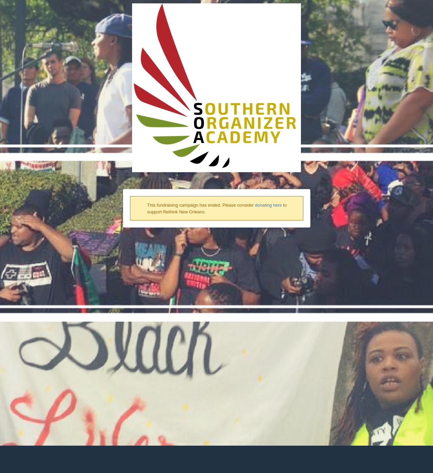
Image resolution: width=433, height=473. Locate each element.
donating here (268, 205)
